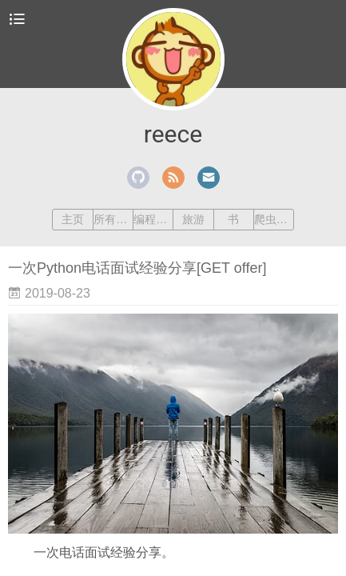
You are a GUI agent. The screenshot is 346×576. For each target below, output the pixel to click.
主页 (73, 219)
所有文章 (113, 219)
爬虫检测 (273, 219)
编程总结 (153, 219)
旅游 (193, 219)
